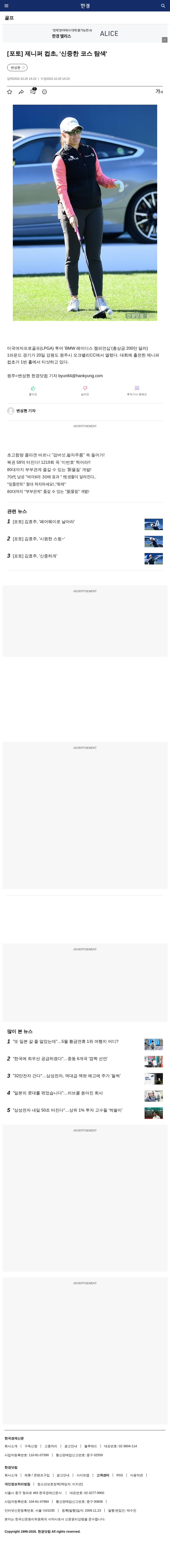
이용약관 (136, 1475)
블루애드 (90, 1446)
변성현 (15, 67)
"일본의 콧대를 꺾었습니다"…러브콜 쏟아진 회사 (58, 1093)
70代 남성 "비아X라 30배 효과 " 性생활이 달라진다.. (51, 476)
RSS (119, 1475)
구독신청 (31, 1446)
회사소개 (11, 1446)
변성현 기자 (26, 411)
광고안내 (70, 1446)
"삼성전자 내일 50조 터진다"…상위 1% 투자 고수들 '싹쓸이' (68, 1110)
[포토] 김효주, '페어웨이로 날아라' (44, 521)
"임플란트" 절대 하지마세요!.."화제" (36, 484)
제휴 (28, 1475)
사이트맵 (83, 1475)
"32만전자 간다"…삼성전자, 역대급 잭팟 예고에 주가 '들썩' (67, 1076)
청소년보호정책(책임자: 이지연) (60, 1484)
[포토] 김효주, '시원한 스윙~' (39, 539)
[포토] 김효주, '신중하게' (35, 556)
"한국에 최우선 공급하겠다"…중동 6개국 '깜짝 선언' (60, 1058)
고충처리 (50, 1446)
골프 (9, 17)
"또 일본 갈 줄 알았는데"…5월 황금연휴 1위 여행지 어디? (65, 1041)
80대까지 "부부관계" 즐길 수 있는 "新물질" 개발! (48, 491)
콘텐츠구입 (42, 1475)
